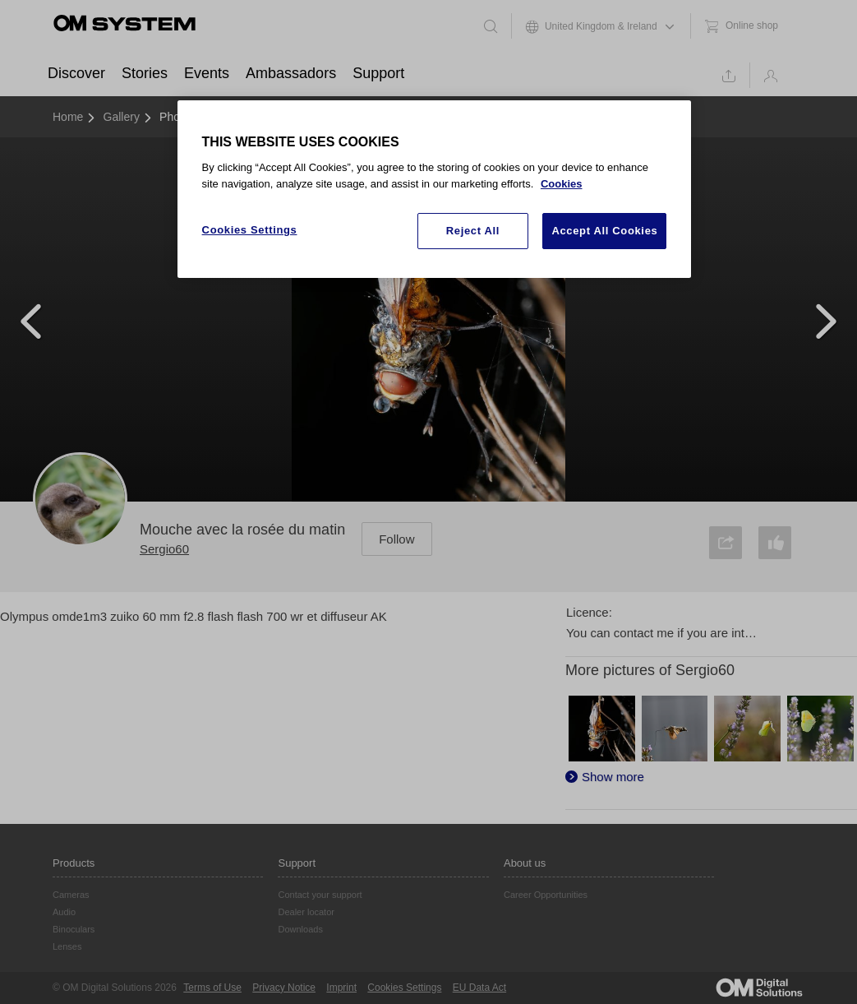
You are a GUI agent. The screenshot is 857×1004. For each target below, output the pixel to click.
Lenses (67, 946)
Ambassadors (291, 73)
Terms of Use (212, 987)
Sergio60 (164, 549)
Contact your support (320, 895)
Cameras (71, 895)
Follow (396, 539)
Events (206, 73)
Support (378, 73)
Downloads (300, 929)
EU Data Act (479, 987)
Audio (64, 912)
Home (68, 116)
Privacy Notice (284, 987)
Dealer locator (306, 912)
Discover (76, 73)
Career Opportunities (545, 895)
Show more (613, 777)
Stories (145, 73)
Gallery (122, 116)
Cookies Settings (404, 987)
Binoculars (73, 929)
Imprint (341, 987)
